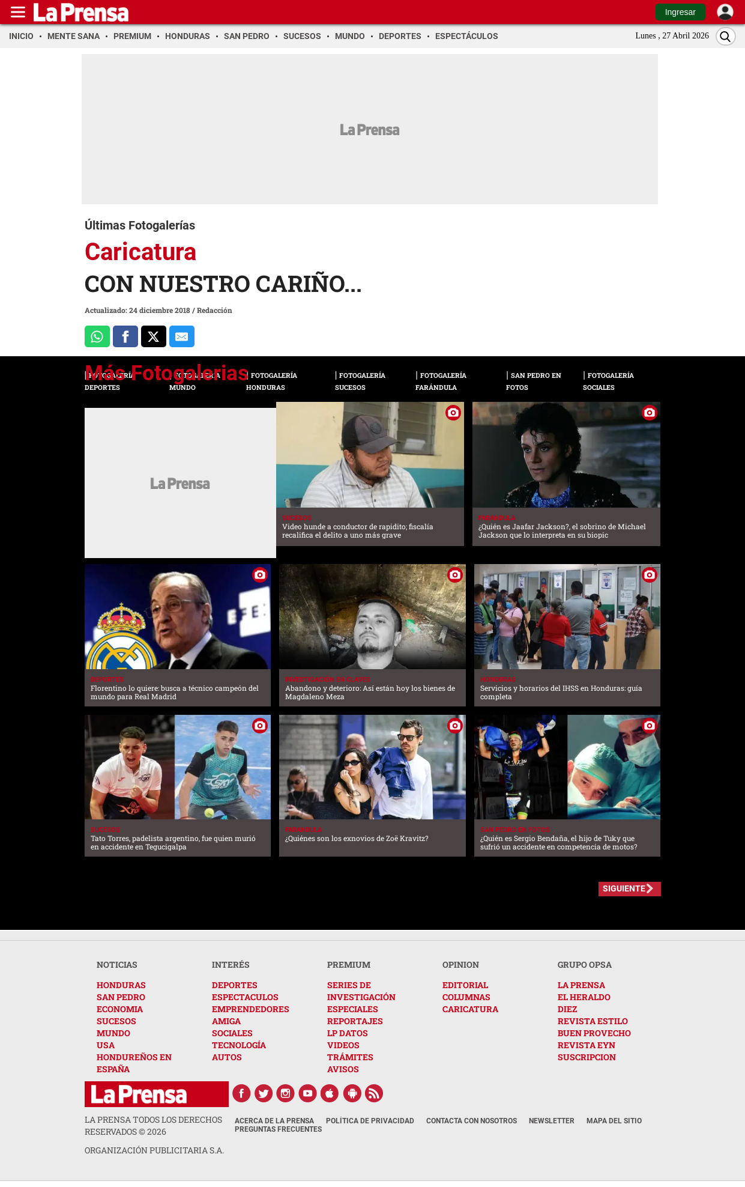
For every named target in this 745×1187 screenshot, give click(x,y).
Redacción (214, 310)
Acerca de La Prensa (274, 1121)
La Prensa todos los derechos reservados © (153, 1125)
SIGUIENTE (624, 888)
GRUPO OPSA (585, 964)
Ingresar (680, 12)
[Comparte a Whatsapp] (97, 336)
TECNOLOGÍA (239, 1045)
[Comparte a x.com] (153, 336)
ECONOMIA (120, 1009)
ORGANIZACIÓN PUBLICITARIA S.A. (154, 1150)
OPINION (460, 964)
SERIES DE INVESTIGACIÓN (361, 991)
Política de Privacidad (370, 1121)
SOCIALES (232, 1033)
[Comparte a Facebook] (125, 336)
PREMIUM (348, 964)
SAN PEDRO (121, 997)
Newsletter (552, 1121)
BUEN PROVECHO (594, 1033)
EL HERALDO (584, 997)
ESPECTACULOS (245, 997)
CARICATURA (470, 1009)
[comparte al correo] (182, 336)
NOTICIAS (117, 964)
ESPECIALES (352, 1009)
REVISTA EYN (586, 1045)
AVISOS (343, 1069)
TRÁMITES (350, 1057)
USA (106, 1045)
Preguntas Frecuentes (278, 1129)
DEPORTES (235, 985)
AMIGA (226, 1021)
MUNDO (113, 1033)
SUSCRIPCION (587, 1057)
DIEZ (567, 1009)
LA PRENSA (581, 985)
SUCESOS (116, 1021)
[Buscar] (726, 36)
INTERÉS (231, 964)
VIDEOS (343, 1045)
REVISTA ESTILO (593, 1021)
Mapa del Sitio (614, 1121)
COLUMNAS (466, 997)
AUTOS (227, 1057)
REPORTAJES (355, 1021)
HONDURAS (121, 985)
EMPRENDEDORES (250, 1009)
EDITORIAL (465, 985)
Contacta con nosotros (471, 1121)
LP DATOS (347, 1033)
